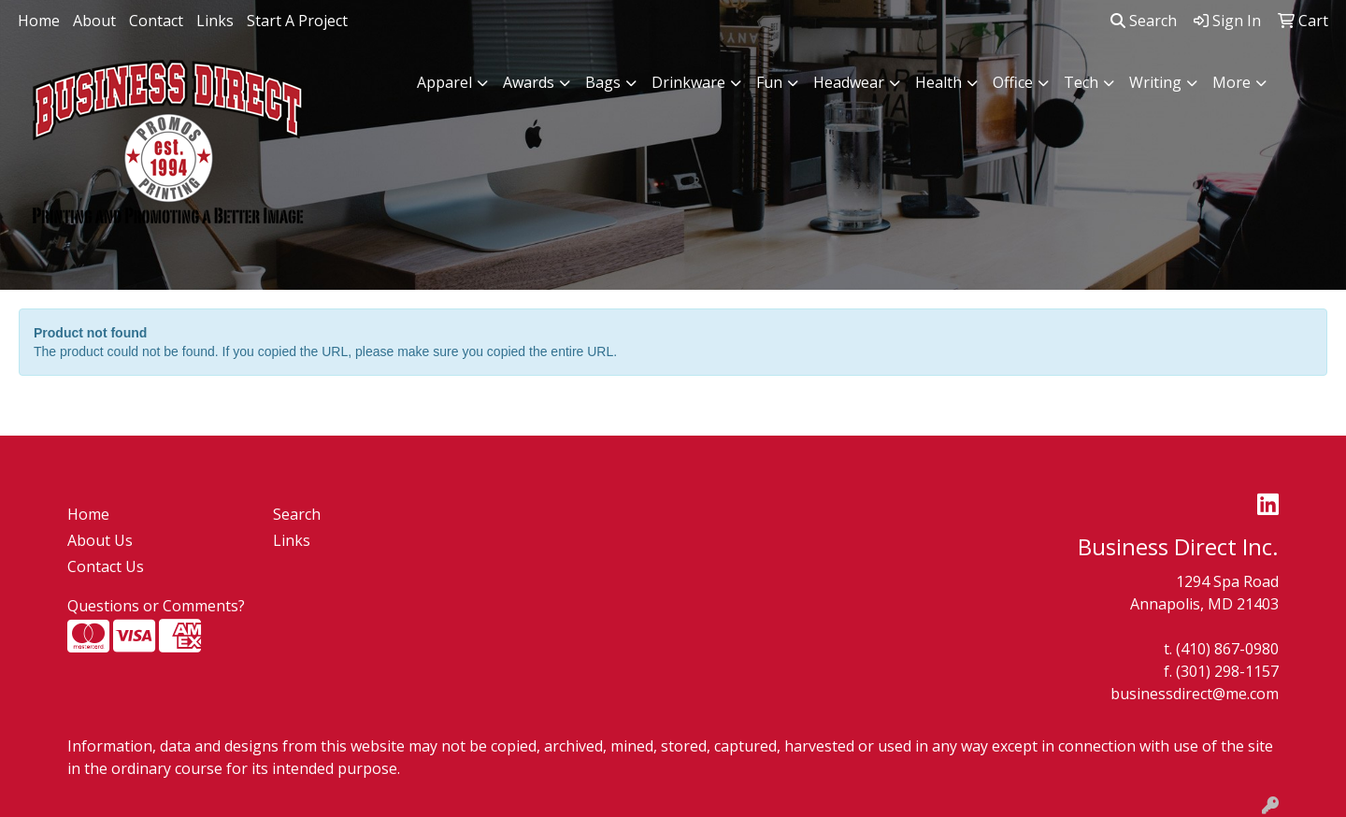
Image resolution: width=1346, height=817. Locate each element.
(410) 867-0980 (1227, 648)
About (94, 20)
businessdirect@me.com (1194, 693)
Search (1143, 20)
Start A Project (297, 20)
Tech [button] (1081, 82)
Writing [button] (1155, 82)
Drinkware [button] (688, 82)
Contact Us (105, 566)
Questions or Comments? (156, 605)
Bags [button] (603, 82)
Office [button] (1013, 82)
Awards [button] (528, 82)
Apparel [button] (444, 82)
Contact (156, 20)
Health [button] (938, 82)
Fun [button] (769, 82)
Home (39, 20)
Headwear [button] (848, 82)
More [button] (1231, 82)
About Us (100, 540)
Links (215, 20)
